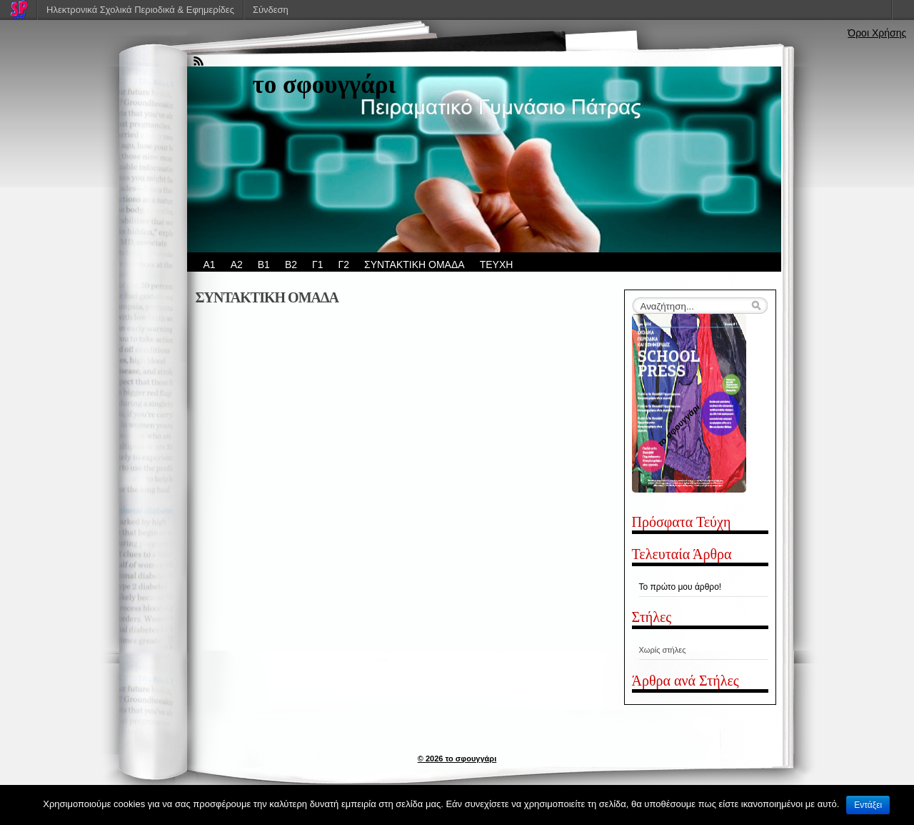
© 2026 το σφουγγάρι (457, 758)
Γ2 (344, 264)
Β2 (291, 264)
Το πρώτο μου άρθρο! (680, 587)
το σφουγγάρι (324, 85)
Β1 (264, 264)
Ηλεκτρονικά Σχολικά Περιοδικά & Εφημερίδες (140, 9)
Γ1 (317, 264)
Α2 (237, 264)
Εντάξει (868, 805)
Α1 (210, 264)
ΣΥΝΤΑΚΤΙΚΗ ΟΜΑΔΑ (414, 264)
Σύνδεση (270, 9)
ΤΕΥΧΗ (496, 264)
